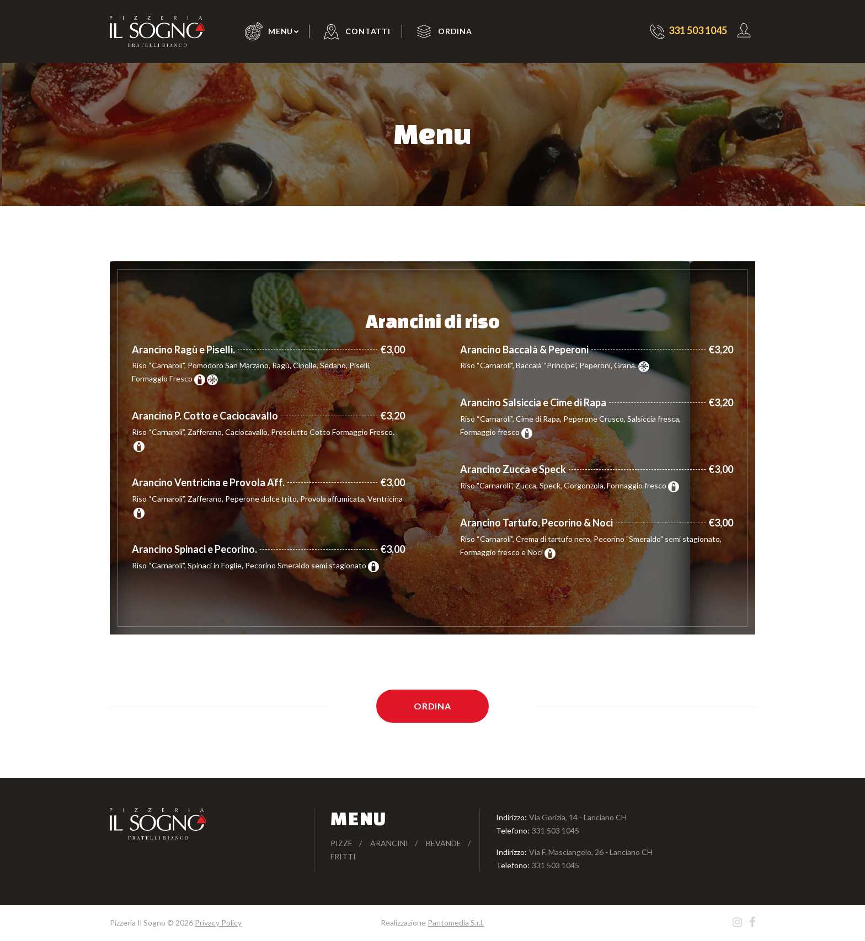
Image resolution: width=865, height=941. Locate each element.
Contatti (368, 31)
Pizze (341, 843)
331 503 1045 (555, 830)
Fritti (343, 856)
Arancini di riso (433, 320)
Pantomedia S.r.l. (456, 922)
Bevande (443, 843)
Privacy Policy (218, 922)
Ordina (455, 31)
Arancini (389, 843)
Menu (280, 31)
